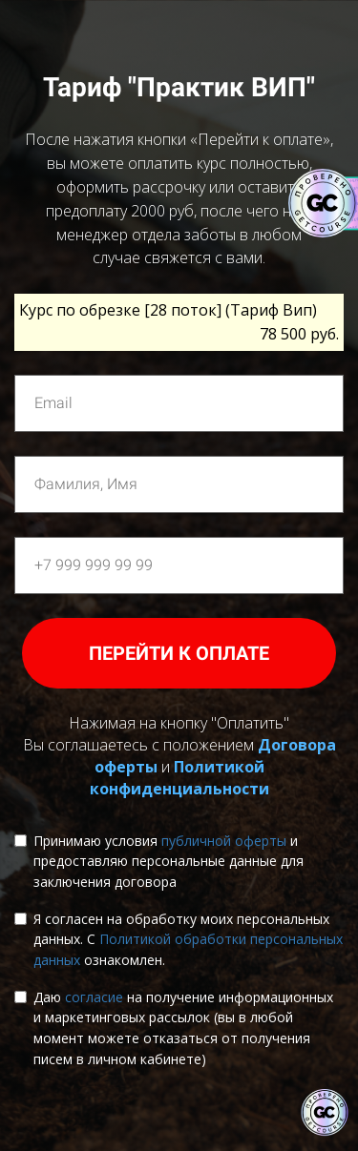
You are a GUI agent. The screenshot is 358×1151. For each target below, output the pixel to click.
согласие (94, 997)
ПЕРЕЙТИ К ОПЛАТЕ (179, 653)
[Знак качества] (324, 1113)
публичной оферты (223, 841)
